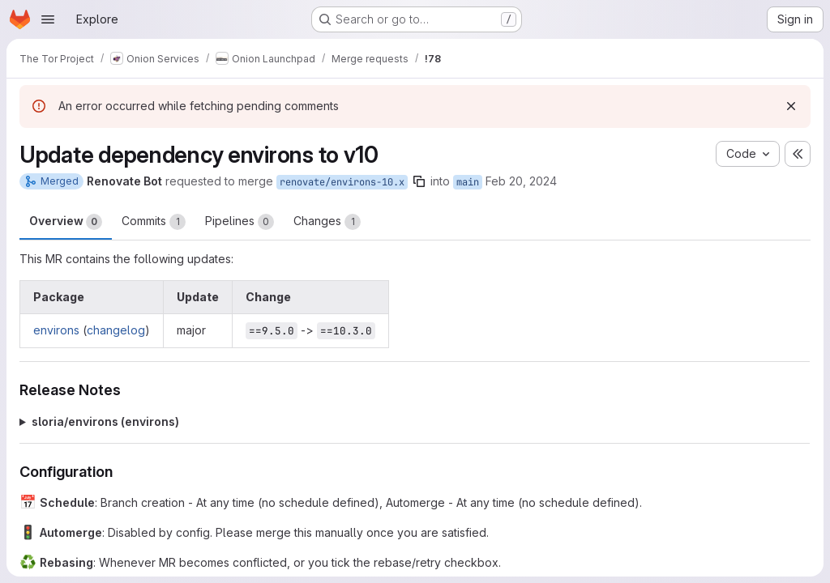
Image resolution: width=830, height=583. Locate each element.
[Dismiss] (791, 106)
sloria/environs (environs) (105, 421)
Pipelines (239, 222)
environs (56, 330)
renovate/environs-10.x (342, 182)
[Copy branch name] (419, 181)
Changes (327, 222)
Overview (65, 222)
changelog (116, 330)
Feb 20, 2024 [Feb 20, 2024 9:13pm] (521, 181)
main (467, 182)
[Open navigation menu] (48, 19)
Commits (154, 222)
